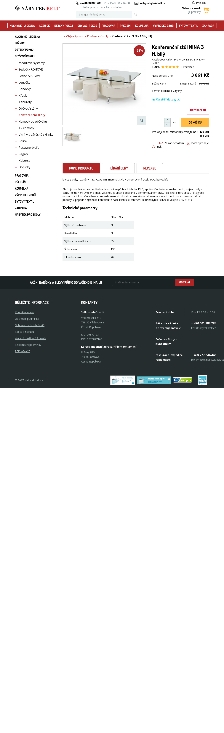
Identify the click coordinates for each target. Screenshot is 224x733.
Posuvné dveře (29, 148)
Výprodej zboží (163, 26)
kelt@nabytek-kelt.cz (152, 3)
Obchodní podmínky (27, 318)
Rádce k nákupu (24, 331)
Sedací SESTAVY (30, 76)
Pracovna (108, 26)
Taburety (25, 102)
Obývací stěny (28, 108)
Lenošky (24, 82)
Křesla (23, 95)
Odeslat (184, 282)
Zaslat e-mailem (171, 143)
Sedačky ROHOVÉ (31, 69)
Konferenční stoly (32, 115)
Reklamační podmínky (28, 344)
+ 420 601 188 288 (90, 3)
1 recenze (187, 67)
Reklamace (22, 351)
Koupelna (141, 26)
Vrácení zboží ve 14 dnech (30, 338)
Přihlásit (199, 2)
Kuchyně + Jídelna (22, 26)
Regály (23, 154)
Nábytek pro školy (28, 214)
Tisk (156, 146)
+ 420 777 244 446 (203, 355)
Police (23, 141)
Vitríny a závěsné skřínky (36, 134)
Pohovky (25, 89)
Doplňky (24, 167)
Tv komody (26, 128)
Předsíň (125, 26)
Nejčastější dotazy (166, 99)
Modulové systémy (32, 63)
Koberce (24, 161)
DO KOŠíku (195, 122)
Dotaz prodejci (198, 143)
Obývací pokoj (87, 26)
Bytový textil (188, 26)
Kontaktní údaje (24, 312)
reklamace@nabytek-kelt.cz (207, 359)
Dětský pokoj (63, 26)
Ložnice (44, 26)
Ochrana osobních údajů (29, 325)
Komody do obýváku (33, 121)
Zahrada (208, 26)
